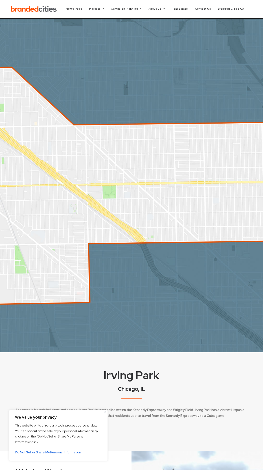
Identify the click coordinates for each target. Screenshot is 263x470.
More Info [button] (31, 302)
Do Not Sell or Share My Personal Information (48, 452)
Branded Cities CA (235, 9)
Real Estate (183, 9)
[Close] (105, 412)
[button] (219, 459)
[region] (58, 435)
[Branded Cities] (36, 9)
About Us (160, 9)
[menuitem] (77, 9)
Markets (100, 9)
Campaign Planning (130, 9)
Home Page (78, 9)
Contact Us (207, 9)
